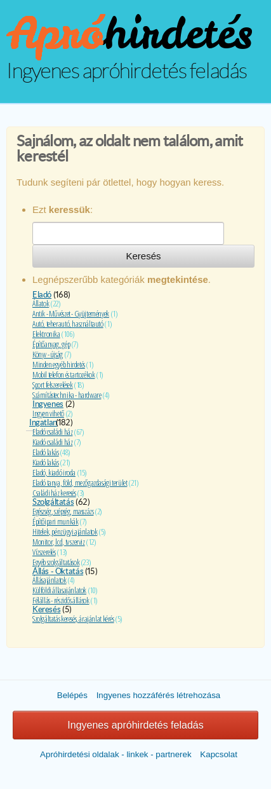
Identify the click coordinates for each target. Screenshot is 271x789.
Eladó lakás (45, 452)
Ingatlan (43, 422)
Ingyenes (47, 404)
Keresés (143, 255)
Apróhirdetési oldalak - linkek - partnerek (116, 754)
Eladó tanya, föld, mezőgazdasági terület (79, 482)
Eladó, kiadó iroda (54, 472)
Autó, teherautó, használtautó (67, 323)
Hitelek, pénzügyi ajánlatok (64, 531)
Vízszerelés (44, 552)
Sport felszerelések (52, 384)
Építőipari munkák (55, 521)
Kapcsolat (218, 754)
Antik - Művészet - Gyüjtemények (70, 313)
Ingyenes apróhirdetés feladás (135, 725)
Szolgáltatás (53, 502)
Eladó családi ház (52, 431)
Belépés (72, 695)
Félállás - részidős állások (60, 600)
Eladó (41, 294)
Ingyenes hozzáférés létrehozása (158, 695)
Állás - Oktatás (57, 571)
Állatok (40, 303)
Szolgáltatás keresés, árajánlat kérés (73, 618)
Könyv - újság (47, 354)
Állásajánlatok (49, 580)
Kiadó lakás (45, 462)
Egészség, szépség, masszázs (62, 511)
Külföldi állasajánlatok (59, 590)
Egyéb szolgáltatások (55, 562)
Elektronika (46, 334)
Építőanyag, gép (51, 344)
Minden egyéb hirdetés (58, 364)
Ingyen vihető (48, 413)
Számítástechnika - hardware (66, 395)
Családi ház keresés (54, 492)
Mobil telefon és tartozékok (63, 374)
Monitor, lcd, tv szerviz (58, 541)
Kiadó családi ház (52, 442)
